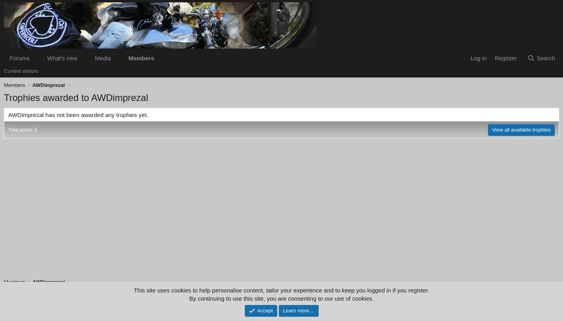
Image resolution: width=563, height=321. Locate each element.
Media (103, 58)
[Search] (541, 58)
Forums (20, 58)
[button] (35, 58)
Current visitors (21, 71)
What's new (62, 58)
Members (141, 58)
